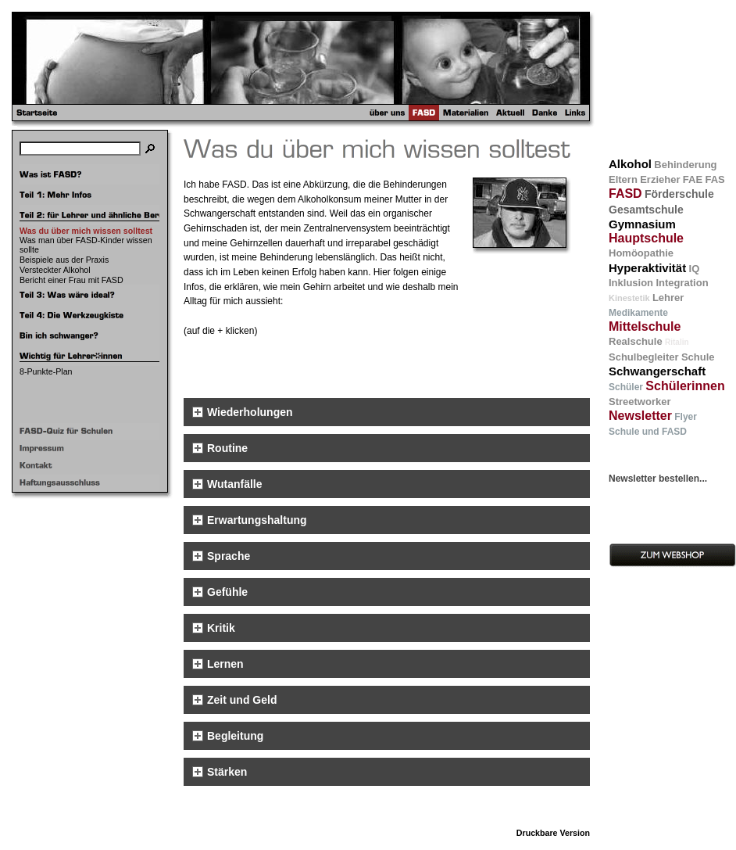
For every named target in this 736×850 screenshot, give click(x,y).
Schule (698, 357)
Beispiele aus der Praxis (64, 259)
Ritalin (677, 342)
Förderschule (679, 194)
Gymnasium (642, 224)
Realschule (636, 341)
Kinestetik (629, 298)
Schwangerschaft (657, 371)
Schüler (626, 387)
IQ (694, 268)
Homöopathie (641, 253)
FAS (714, 179)
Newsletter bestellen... (658, 478)
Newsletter (640, 415)
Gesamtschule (646, 209)
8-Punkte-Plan (46, 371)
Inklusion (631, 283)
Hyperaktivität (647, 267)
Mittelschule (645, 326)
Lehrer (668, 297)
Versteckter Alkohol (55, 269)
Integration (682, 283)
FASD (625, 193)
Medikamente (638, 312)
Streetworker (639, 401)
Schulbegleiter (644, 357)
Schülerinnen (684, 386)
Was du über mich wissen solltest (86, 230)
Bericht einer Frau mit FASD (71, 280)
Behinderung (685, 164)
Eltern (623, 179)
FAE (692, 179)
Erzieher (660, 179)
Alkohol (630, 163)
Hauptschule (646, 238)
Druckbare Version (553, 832)
